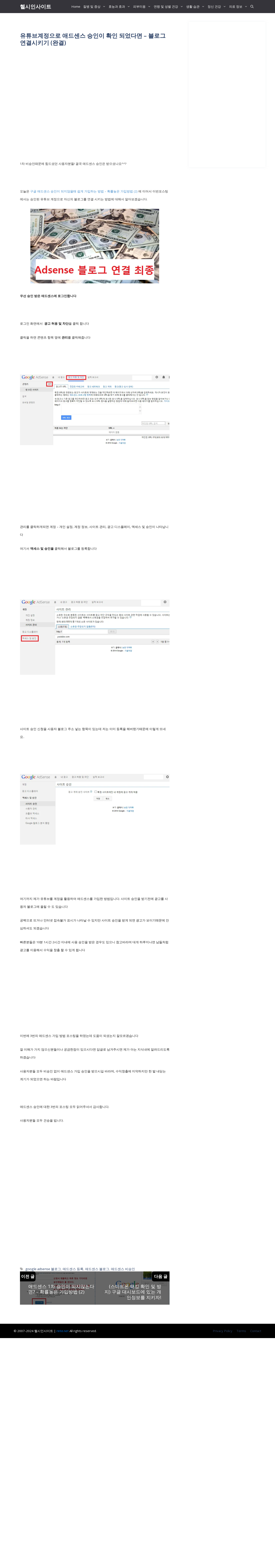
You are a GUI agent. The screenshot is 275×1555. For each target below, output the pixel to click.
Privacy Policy (222, 1331)
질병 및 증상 (95, 6)
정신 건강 (218, 6)
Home (75, 6)
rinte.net (63, 1331)
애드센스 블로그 (97, 1269)
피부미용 (142, 6)
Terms (241, 1331)
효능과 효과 (120, 6)
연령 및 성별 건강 (169, 6)
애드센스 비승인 (123, 1269)
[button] (252, 6)
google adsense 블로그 (43, 1269)
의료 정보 (239, 6)
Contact (255, 1331)
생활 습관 (196, 6)
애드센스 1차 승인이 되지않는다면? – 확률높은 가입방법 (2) (61, 1289)
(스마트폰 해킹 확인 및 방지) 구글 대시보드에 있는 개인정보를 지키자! (132, 1291)
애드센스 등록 (73, 1269)
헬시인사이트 (35, 6)
